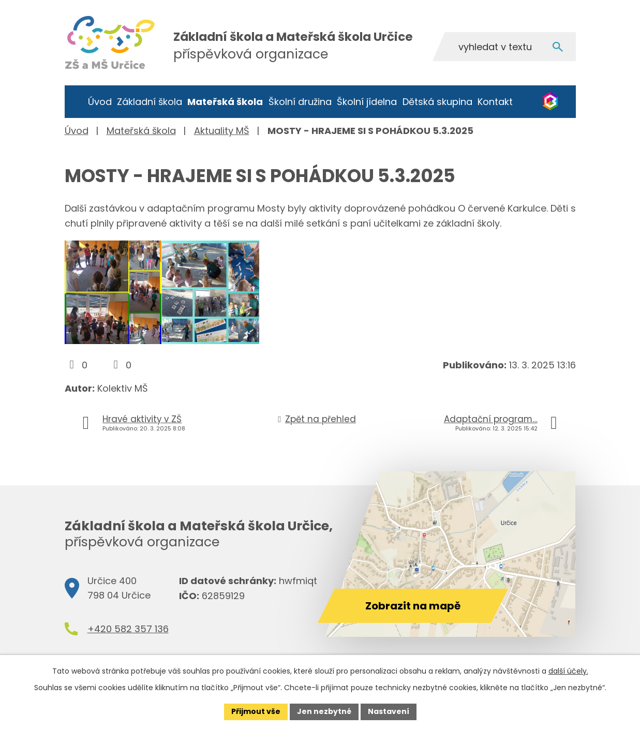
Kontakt (495, 101)
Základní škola (149, 101)
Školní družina (300, 101)
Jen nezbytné (324, 711)
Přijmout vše (255, 711)
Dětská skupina (437, 101)
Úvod (100, 101)
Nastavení (388, 711)
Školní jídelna (367, 101)
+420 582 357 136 (128, 628)
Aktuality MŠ (221, 130)
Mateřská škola (225, 101)
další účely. (568, 671)
